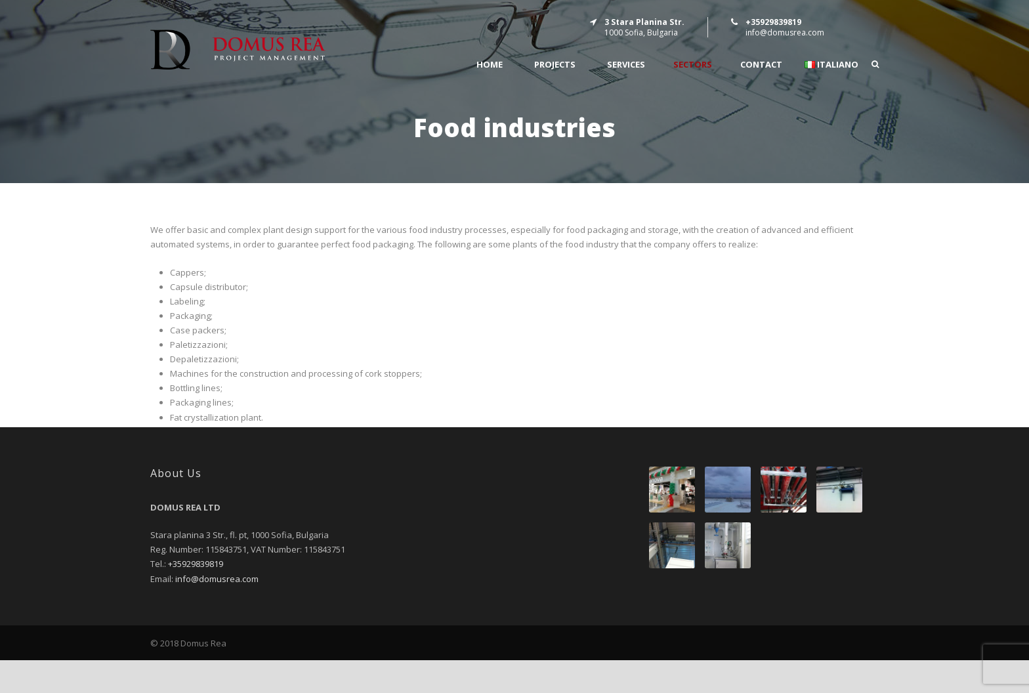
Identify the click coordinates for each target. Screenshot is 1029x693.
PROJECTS (555, 64)
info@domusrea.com (785, 32)
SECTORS (692, 64)
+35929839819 (195, 564)
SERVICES (626, 64)
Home (489, 64)
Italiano (831, 64)
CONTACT (761, 64)
